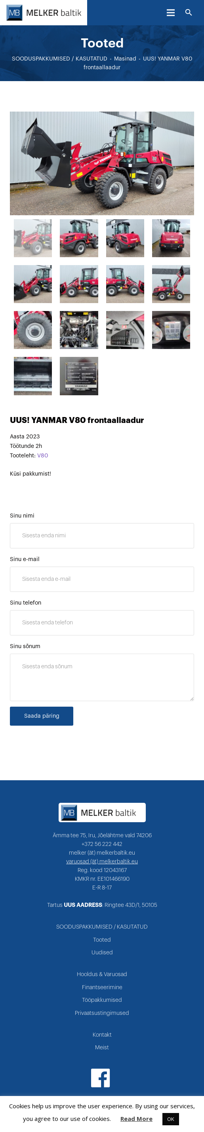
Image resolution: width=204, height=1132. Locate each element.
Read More (136, 1119)
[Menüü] (170, 13)
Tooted (102, 940)
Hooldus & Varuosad (102, 974)
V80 (42, 456)
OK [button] (170, 1119)
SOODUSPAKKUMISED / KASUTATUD (59, 59)
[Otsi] (188, 12)
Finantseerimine (102, 987)
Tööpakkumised (102, 1000)
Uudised (102, 953)
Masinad (125, 59)
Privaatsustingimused (102, 1013)
